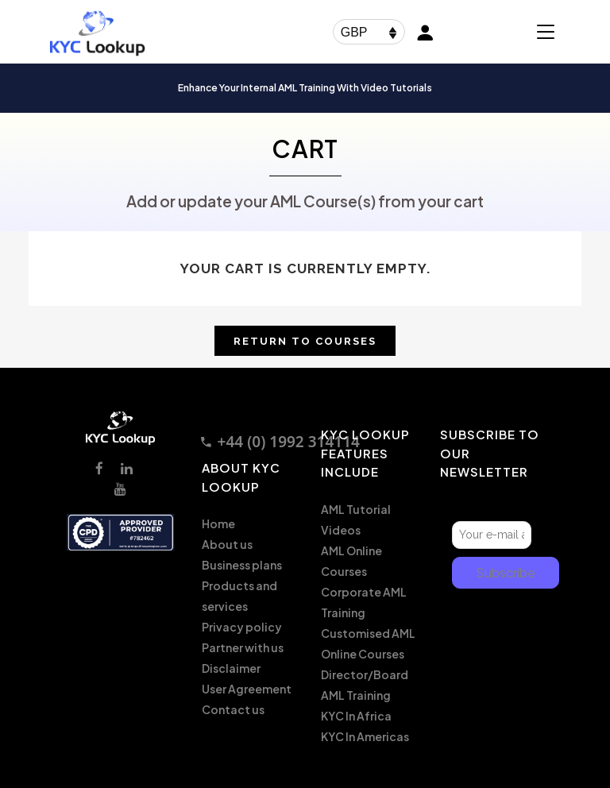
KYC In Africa (356, 716)
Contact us (233, 709)
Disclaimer (231, 668)
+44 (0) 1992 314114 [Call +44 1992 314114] (279, 441)
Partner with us (243, 647)
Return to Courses (305, 341)
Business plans (242, 565)
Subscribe (505, 572)
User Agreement (246, 689)
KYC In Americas (365, 736)
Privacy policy (242, 627)
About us (227, 544)
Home (218, 523)
